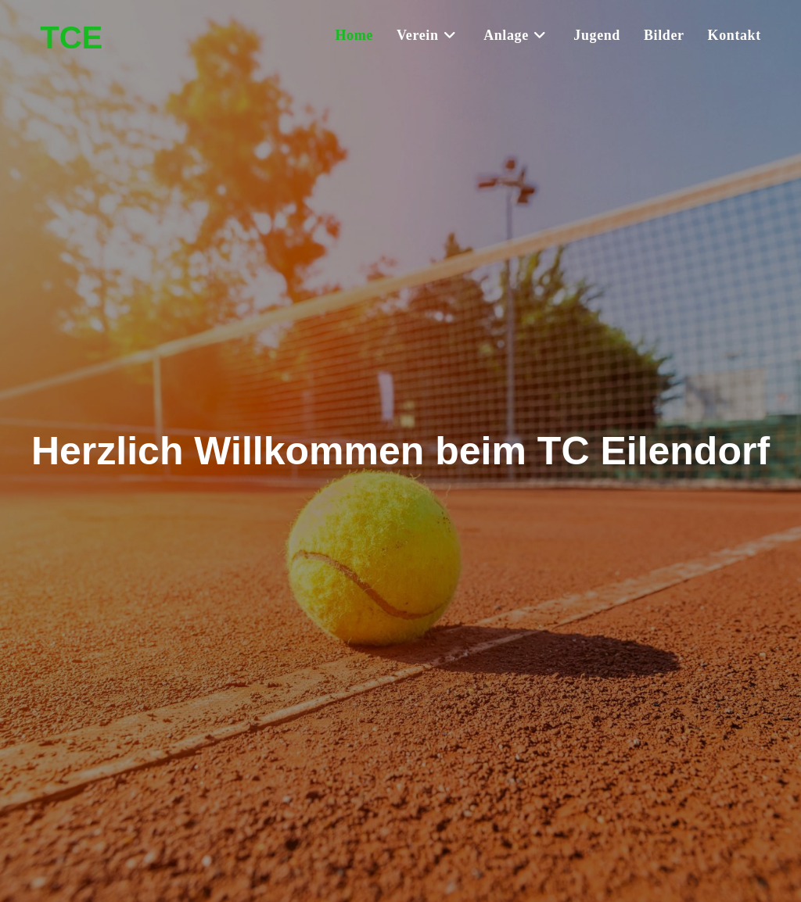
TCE (71, 37)
